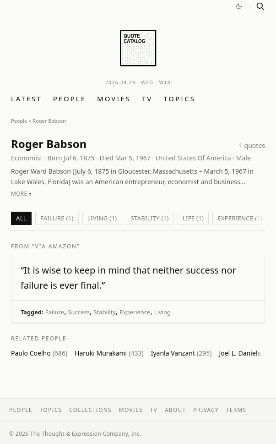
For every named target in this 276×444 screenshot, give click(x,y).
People (69, 98)
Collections (90, 410)
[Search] (260, 6)
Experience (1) (239, 218)
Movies (114, 98)
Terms (236, 410)
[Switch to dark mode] (238, 6)
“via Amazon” (56, 246)
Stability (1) (150, 218)
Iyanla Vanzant (181, 353)
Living (162, 312)
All (21, 218)
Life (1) (193, 218)
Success (78, 312)
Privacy (206, 410)
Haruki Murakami (109, 353)
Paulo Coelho (39, 353)
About (175, 410)
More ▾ (21, 193)
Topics (179, 98)
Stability (104, 312)
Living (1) (102, 218)
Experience (134, 312)
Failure (54, 312)
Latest (26, 98)
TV (147, 98)
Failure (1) (57, 218)
